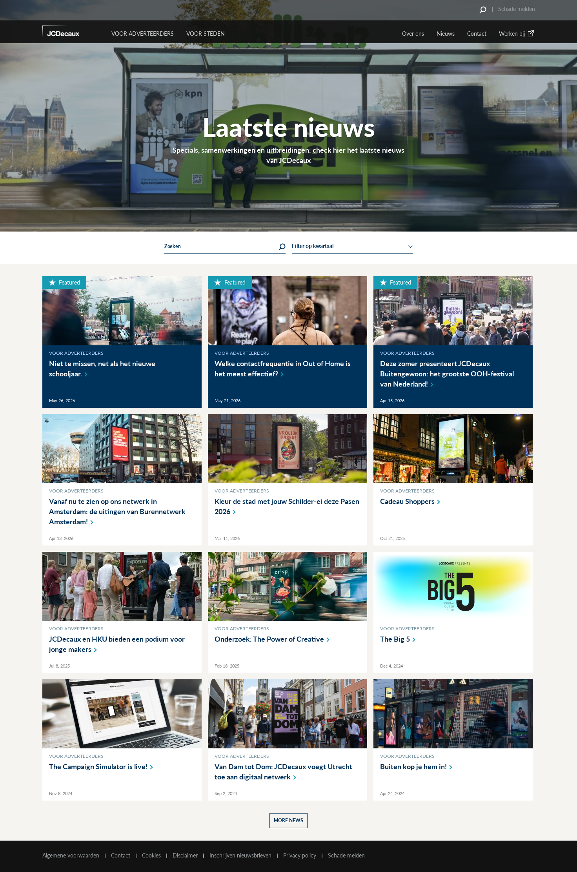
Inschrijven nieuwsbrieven (240, 855)
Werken (517, 33)
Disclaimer (185, 855)
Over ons (413, 33)
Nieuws (446, 33)
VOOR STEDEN (205, 33)
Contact (476, 33)
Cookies (151, 855)
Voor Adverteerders (142, 33)
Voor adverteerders (76, 353)
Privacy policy (299, 855)
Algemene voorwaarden (70, 855)
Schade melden (516, 8)
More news (288, 820)
